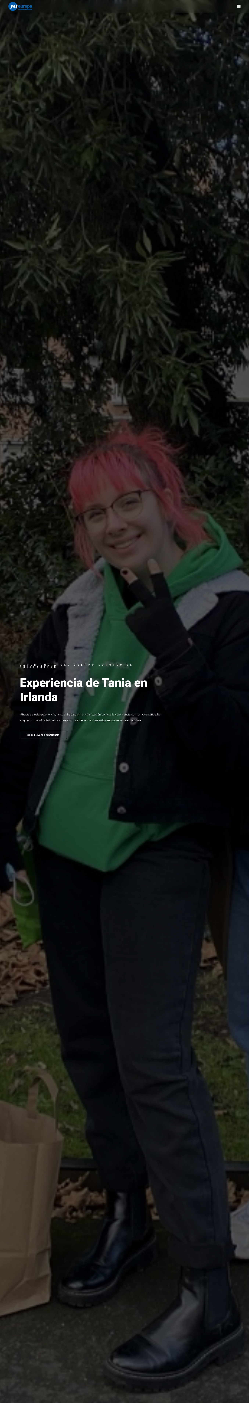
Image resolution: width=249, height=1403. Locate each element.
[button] (239, 6)
